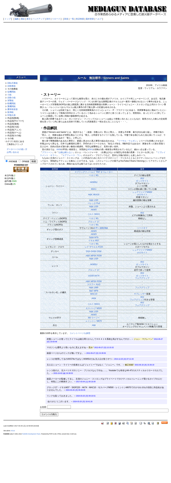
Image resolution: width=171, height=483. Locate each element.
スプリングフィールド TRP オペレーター (94, 172)
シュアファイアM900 (142, 192)
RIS (142, 178)
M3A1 (90, 149)
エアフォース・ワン (72, 155)
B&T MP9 (93, 291)
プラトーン (47, 152)
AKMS (94, 209)
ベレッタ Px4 (94, 203)
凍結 (23, 19)
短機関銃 (11, 92)
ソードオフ (142, 228)
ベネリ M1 (94, 175)
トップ (8, 19)
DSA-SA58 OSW (94, 251)
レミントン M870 (94, 321)
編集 (17, 19)
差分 (28, 19)
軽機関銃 (11, 103)
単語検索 (80, 19)
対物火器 (11, 115)
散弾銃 (10, 112)
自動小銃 (11, 97)
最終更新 (90, 19)
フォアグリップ (142, 278)
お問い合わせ (13, 152)
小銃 (9, 95)
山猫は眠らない (65, 152)
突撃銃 (10, 100)
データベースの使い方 (17, 149)
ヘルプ (99, 19)
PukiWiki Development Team (31, 434)
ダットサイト (142, 181)
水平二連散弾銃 (101, 228)
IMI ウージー (94, 318)
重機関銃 (11, 106)
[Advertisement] (85, 48)
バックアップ (38, 19)
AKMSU (93, 182)
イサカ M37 (93, 240)
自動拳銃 (11, 86)
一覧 (72, 19)
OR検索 (25, 161)
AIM (94, 325)
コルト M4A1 (94, 214)
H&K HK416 (93, 194)
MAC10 (93, 294)
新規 (66, 19)
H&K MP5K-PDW (94, 255)
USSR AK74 (93, 276)
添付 (48, 19)
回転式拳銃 (12, 83)
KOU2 (13, 431)
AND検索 (13, 161)
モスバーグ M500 (94, 308)
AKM (58, 149)
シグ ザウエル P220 (94, 247)
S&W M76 (93, 237)
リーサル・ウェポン (127, 141)
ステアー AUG (93, 284)
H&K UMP (93, 287)
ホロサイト (142, 194)
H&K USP (93, 200)
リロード (56, 19)
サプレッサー (140, 294)
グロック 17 (93, 221)
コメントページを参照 (80, 333)
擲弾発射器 (12, 109)
